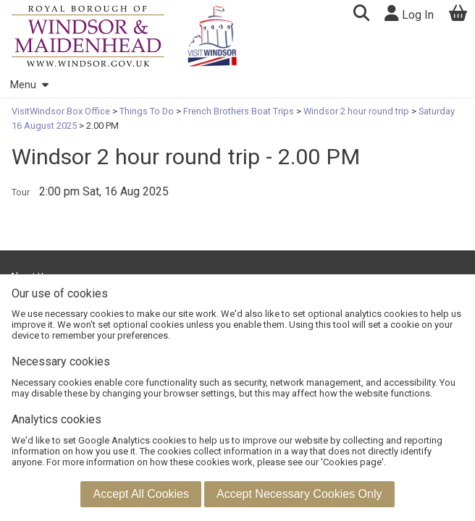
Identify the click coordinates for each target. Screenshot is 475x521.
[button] (361, 15)
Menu (29, 85)
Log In (409, 13)
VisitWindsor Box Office (62, 111)
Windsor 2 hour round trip (356, 111)
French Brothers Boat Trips (238, 111)
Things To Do (146, 111)
